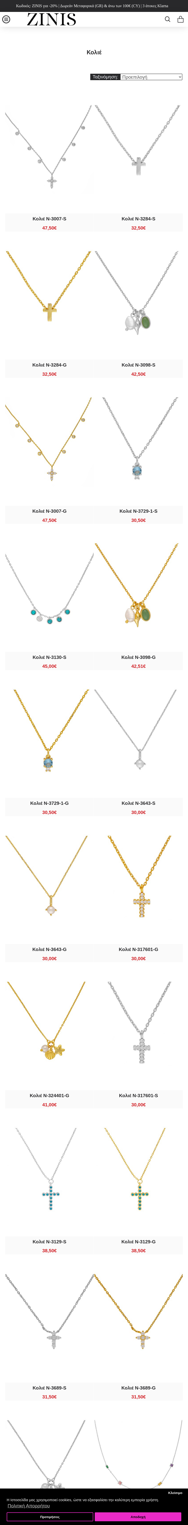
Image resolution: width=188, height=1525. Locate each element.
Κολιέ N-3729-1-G (49, 803)
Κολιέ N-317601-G (138, 949)
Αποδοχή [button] (138, 1517)
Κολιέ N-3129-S (49, 1241)
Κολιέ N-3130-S (49, 657)
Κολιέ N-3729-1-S (138, 511)
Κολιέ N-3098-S (139, 365)
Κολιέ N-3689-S (49, 1387)
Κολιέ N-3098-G (138, 657)
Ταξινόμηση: (105, 76)
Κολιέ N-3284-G (49, 365)
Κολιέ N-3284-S (139, 218)
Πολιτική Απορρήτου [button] (29, 1505)
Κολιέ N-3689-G (138, 1387)
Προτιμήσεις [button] (50, 1517)
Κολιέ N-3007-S (49, 218)
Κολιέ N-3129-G (138, 1241)
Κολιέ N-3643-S (139, 803)
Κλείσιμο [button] (175, 1493)
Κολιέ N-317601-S (138, 1095)
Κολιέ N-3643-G (49, 949)
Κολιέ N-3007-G (49, 511)
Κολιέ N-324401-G (49, 1095)
